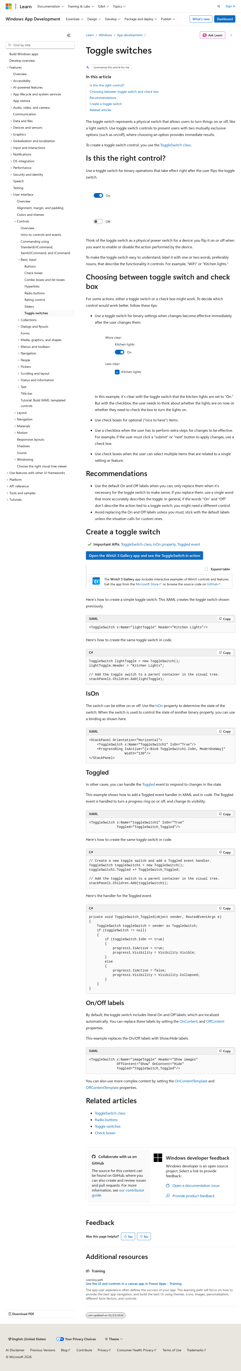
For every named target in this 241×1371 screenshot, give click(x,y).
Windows (105, 35)
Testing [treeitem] (18, 188)
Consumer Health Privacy (135, 1350)
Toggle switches (107, 1126)
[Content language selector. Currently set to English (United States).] (27, 1339)
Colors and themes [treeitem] (30, 214)
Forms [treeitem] (25, 333)
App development (130, 35)
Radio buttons (106, 1119)
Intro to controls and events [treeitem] (41, 234)
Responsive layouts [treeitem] (30, 439)
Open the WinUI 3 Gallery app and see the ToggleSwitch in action (144, 555)
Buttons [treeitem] (30, 266)
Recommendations (103, 97)
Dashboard (225, 19)
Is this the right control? (107, 85)
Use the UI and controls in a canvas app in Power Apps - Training (133, 1284)
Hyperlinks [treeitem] (32, 286)
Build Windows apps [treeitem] (23, 54)
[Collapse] (69, 35)
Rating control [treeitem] (34, 299)
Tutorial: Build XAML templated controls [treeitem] (43, 403)
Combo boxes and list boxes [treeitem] (44, 279)
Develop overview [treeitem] (22, 60)
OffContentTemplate (102, 1087)
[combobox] (40, 45)
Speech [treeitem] (18, 181)
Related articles (100, 110)
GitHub (212, 584)
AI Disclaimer (15, 1350)
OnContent (188, 1021)
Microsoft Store (147, 584)
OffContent (215, 1021)
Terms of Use (172, 1350)
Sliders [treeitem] (29, 306)
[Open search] (219, 6)
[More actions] (231, 35)
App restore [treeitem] (21, 100)
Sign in (230, 6)
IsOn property (164, 544)
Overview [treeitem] (20, 74)
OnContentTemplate (191, 1080)
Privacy (103, 1350)
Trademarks (195, 1350)
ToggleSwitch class (175, 144)
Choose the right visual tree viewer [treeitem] (42, 466)
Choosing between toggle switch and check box (124, 91)
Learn (90, 35)
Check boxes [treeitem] (33, 273)
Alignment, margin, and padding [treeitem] (40, 208)
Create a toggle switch (106, 103)
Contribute (84, 1350)
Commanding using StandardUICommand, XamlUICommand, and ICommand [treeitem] (45, 247)
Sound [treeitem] (21, 453)
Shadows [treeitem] (23, 446)
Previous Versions (42, 1350)
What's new (201, 19)
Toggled (148, 784)
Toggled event (188, 544)
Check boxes (105, 1132)
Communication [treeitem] (24, 114)
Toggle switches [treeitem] (36, 313)
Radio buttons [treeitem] (34, 293)
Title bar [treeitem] (26, 393)
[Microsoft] (9, 6)
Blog (64, 1350)
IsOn (159, 705)
